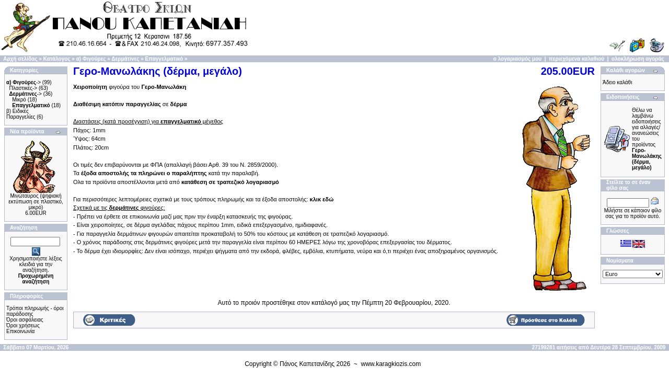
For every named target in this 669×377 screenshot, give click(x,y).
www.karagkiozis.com (391, 364)
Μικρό (19, 99)
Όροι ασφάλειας (24, 320)
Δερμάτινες (125, 59)
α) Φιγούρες (91, 59)
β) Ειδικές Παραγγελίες (20, 114)
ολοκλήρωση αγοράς (638, 59)
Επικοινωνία (20, 331)
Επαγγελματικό (164, 59)
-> (23, 82)
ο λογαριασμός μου (517, 59)
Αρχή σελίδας (20, 59)
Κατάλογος (57, 59)
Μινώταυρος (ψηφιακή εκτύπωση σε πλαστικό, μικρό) (35, 201)
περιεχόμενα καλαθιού (576, 59)
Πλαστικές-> (23, 88)
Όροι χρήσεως (23, 325)
